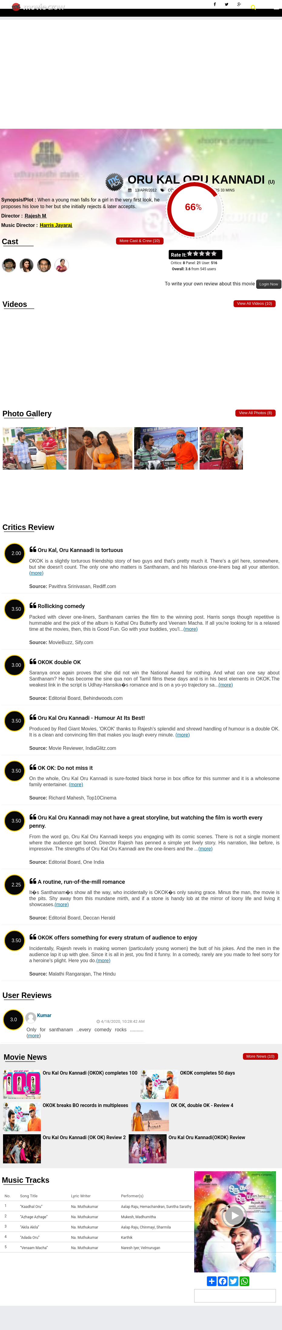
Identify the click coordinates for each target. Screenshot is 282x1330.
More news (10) (260, 1056)
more (33, 1035)
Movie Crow (40, 9)
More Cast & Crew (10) (140, 240)
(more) (36, 573)
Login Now (269, 284)
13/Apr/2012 (146, 190)
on (217, 254)
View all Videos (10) (254, 303)
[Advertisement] (141, 62)
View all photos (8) (255, 413)
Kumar (44, 1015)
